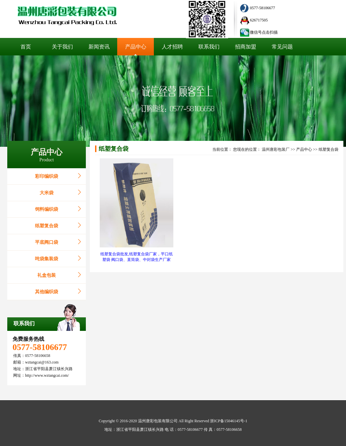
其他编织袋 (46, 291)
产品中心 (304, 149)
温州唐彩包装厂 (276, 149)
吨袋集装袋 (46, 258)
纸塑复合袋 (46, 225)
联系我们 (24, 323)
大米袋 (46, 192)
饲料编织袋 (46, 209)
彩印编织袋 (46, 176)
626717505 (259, 20)
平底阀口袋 (46, 242)
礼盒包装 (46, 275)
